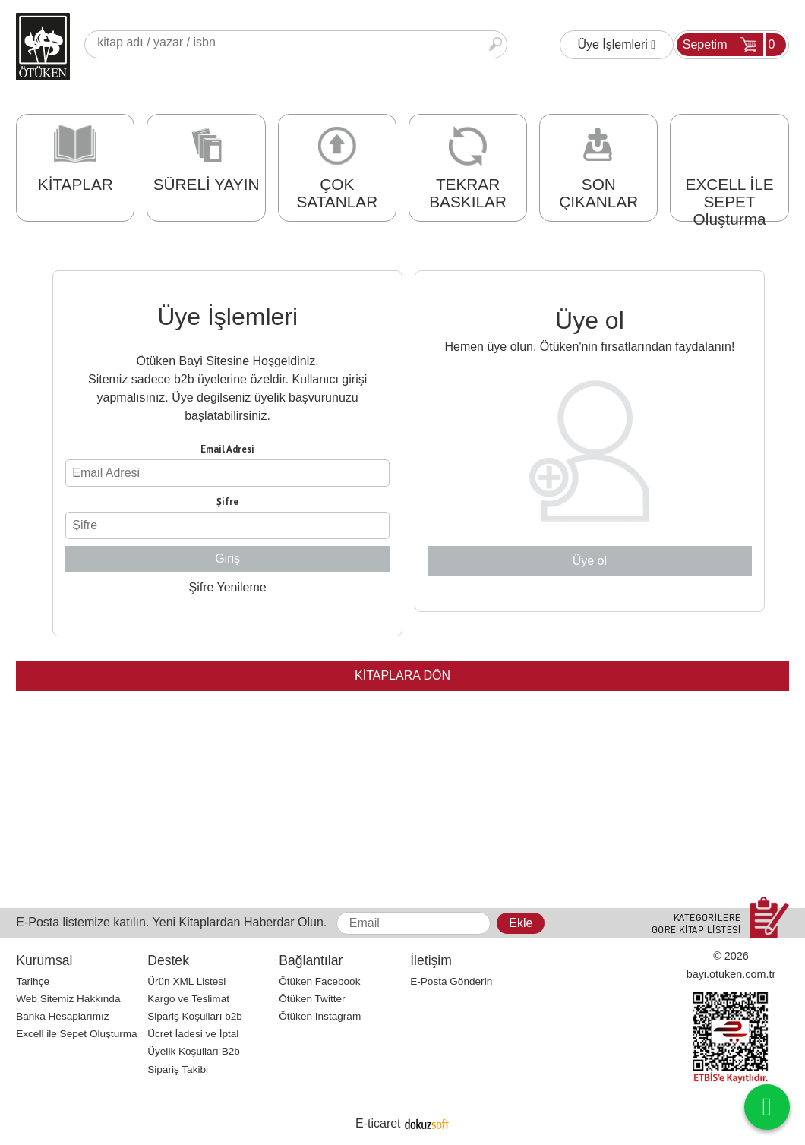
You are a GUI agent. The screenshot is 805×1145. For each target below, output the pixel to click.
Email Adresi (227, 449)
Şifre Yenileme (227, 587)
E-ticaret (378, 1123)
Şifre (227, 501)
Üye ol (590, 560)
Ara (495, 44)
